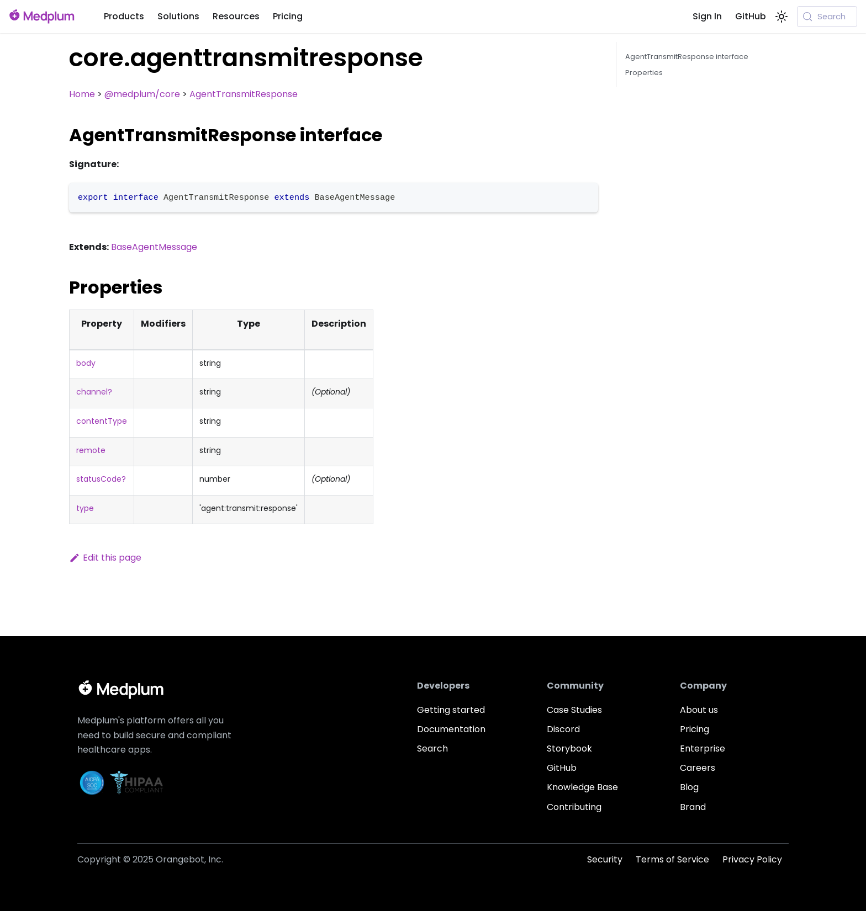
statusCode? (101, 478)
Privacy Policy (752, 859)
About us (699, 710)
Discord (563, 729)
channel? (94, 391)
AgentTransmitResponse (243, 94)
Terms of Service (672, 859)
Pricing (288, 16)
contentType (101, 421)
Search (432, 748)
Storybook (569, 748)
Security (604, 859)
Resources (236, 16)
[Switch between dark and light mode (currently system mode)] (781, 16)
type (85, 508)
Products (124, 16)
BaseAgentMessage (154, 247)
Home (82, 94)
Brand (693, 807)
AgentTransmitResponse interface (686, 56)
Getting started (451, 710)
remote (90, 450)
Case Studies (574, 710)
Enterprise (702, 748)
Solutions (178, 16)
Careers (697, 767)
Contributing (574, 807)
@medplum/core (142, 94)
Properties (644, 72)
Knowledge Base (582, 787)
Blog (689, 787)
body (86, 363)
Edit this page (105, 557)
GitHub (750, 16)
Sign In (707, 16)
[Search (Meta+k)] (827, 16)
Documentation (451, 729)
